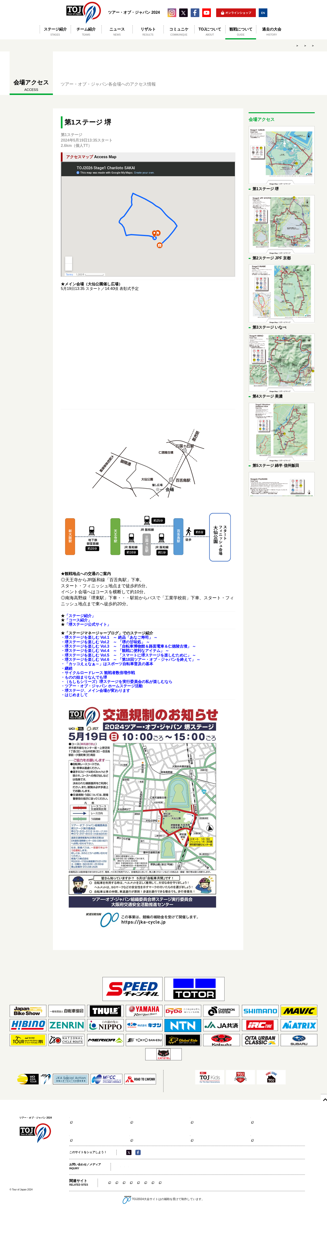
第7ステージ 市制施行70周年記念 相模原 (210, 1152)
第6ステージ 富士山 (143, 1151)
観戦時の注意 (77, 1132)
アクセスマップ (78, 1127)
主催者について (181, 1202)
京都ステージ (137, 1218)
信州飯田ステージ (217, 1218)
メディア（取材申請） (134, 1202)
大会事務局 (160, 1202)
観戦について (256, 45)
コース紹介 (75, 1122)
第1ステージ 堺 (307, 45)
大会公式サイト (78, 1137)
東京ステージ (299, 1218)
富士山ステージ (246, 1218)
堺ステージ (114, 1218)
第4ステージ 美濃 (262, 1117)
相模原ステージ (273, 1218)
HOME (235, 45)
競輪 (161, 1235)
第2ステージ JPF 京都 (145, 1117)
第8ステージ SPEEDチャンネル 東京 (269, 1152)
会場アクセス (281, 45)
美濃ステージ (189, 1218)
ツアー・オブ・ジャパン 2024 (84, 12)
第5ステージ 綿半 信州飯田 (88, 1151)
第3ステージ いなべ (204, 1117)
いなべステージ (164, 1218)
